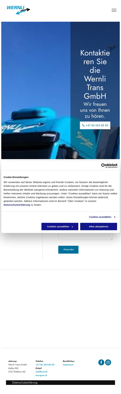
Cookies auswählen (100, 217)
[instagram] (108, 362)
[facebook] (101, 362)
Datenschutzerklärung (17, 204)
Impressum (68, 364)
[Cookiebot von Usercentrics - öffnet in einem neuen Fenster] (103, 165)
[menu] (114, 10)
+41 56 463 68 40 (45, 364)
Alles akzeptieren (98, 226)
